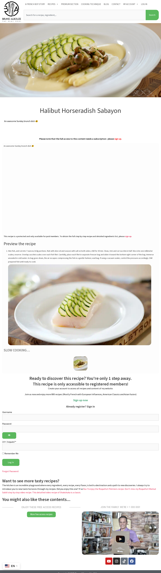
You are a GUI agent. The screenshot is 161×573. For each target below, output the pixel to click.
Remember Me (10, 453)
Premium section (69, 4)
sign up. (128, 236)
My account (130, 4)
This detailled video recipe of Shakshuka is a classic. (56, 492)
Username (7, 412)
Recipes (53, 4)
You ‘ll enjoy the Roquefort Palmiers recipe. (104, 488)
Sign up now (80, 400)
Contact (116, 4)
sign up (117, 138)
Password (6, 423)
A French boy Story (35, 4)
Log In (144, 4)
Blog (106, 4)
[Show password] (9, 435)
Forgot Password (10, 471)
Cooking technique (91, 4)
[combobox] (84, 15)
